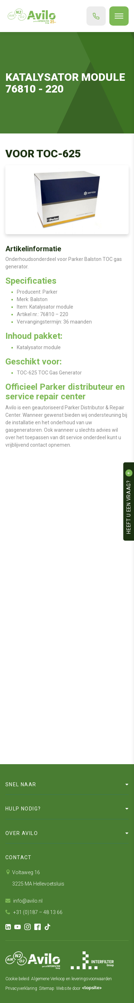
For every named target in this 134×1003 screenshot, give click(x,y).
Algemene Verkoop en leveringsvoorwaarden (71, 978)
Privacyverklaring (21, 988)
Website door (79, 988)
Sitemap (46, 988)
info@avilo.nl (24, 901)
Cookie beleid (17, 978)
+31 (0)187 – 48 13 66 (34, 912)
